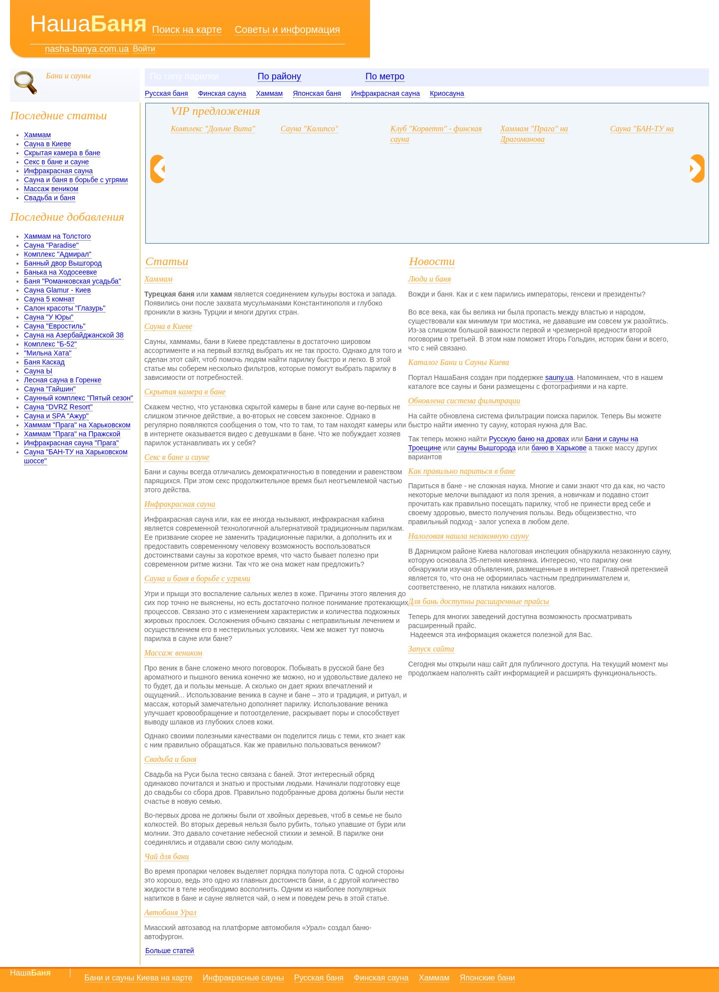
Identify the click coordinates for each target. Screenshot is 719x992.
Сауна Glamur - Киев (57, 290)
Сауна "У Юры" (48, 317)
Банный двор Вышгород (63, 263)
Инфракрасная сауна (385, 93)
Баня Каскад (44, 362)
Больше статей (169, 951)
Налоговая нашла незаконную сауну (468, 536)
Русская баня (166, 93)
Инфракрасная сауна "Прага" (71, 443)
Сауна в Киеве (47, 144)
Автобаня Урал (170, 912)
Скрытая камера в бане (62, 153)
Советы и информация (288, 29)
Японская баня (317, 93)
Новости (432, 261)
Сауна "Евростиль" (54, 326)
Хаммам (269, 93)
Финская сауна (222, 93)
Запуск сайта (431, 649)
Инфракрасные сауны (243, 978)
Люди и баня (429, 279)
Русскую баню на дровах (529, 439)
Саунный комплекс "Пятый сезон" (78, 398)
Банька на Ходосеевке (60, 272)
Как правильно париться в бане (462, 471)
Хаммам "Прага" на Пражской (72, 434)
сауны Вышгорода (486, 448)
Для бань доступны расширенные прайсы (478, 601)
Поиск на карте (187, 29)
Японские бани (487, 978)
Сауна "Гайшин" (49, 389)
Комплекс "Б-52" (50, 344)
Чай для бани (166, 856)
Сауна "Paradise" (51, 245)
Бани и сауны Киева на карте (138, 978)
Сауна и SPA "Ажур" (56, 416)
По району (279, 76)
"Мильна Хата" (47, 353)
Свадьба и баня (49, 198)
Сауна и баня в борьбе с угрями (76, 180)
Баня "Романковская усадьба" (72, 281)
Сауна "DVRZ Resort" (58, 407)
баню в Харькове (558, 448)
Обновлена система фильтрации (464, 400)
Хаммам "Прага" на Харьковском (77, 425)
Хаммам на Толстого (57, 236)
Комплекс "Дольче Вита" (213, 128)
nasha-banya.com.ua (87, 49)
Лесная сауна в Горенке (62, 380)
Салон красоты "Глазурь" (64, 308)
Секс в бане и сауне (56, 162)
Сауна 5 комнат (49, 299)
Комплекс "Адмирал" (57, 254)
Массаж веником (51, 189)
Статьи (166, 261)
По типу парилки (184, 76)
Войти (144, 48)
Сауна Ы (38, 371)
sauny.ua (559, 377)
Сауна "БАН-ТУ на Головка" (658, 128)
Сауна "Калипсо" (309, 128)
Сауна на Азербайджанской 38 (74, 335)
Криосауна (447, 93)
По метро (384, 76)
